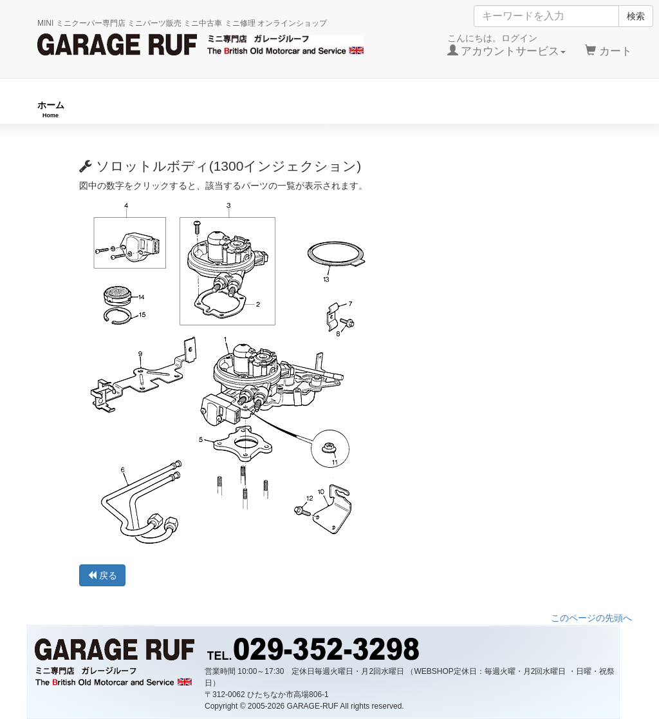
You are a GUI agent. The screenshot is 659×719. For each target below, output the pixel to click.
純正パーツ (471, 109)
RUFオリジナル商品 (179, 109)
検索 (636, 16)
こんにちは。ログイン (506, 45)
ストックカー (595, 109)
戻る (102, 575)
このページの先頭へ (591, 618)
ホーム (50, 109)
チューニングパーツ (334, 109)
